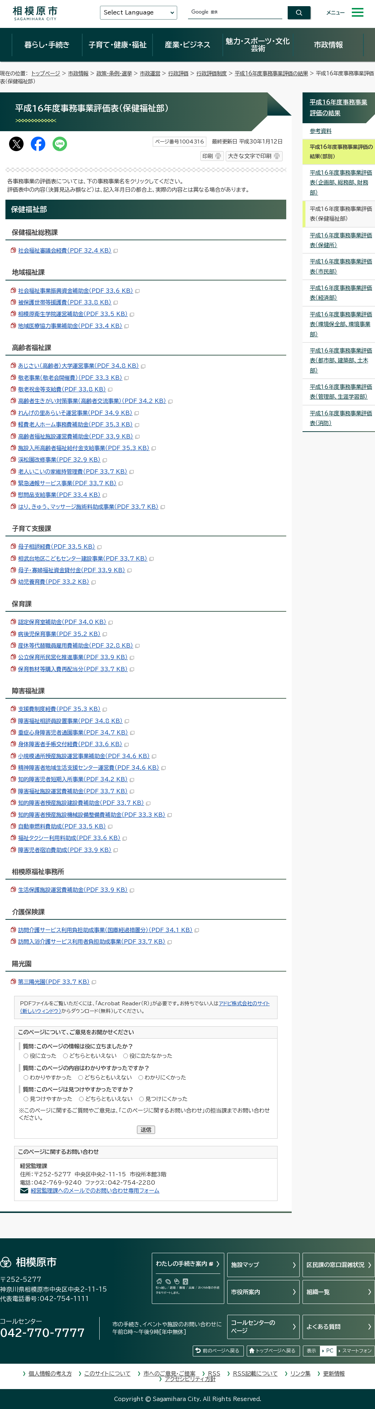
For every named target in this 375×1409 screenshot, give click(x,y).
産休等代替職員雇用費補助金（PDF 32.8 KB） (78, 645)
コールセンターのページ (253, 1327)
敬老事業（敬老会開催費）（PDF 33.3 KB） (73, 378)
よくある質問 (324, 1327)
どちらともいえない (93, 1056)
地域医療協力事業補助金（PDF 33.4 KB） (73, 326)
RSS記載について (255, 1373)
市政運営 (150, 73)
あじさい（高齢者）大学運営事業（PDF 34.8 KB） (81, 366)
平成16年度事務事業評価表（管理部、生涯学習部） (341, 391)
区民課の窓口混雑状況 (335, 1265)
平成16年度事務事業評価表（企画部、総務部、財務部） (341, 182)
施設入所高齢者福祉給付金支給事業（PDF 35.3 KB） (87, 448)
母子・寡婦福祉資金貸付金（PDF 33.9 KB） (75, 570)
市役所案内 (245, 1292)
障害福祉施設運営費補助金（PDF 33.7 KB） (76, 791)
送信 (146, 1129)
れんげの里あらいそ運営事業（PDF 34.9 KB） (78, 413)
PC (329, 1350)
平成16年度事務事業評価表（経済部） (341, 292)
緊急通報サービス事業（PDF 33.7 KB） (70, 483)
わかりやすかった (51, 1077)
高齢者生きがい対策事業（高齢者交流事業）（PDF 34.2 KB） (95, 401)
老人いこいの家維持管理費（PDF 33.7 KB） (76, 471)
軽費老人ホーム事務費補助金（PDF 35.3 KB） (78, 424)
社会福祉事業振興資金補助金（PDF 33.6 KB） (78, 291)
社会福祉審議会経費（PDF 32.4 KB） (68, 250)
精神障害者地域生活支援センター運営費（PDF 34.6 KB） (92, 767)
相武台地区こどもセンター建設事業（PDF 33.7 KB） (86, 558)
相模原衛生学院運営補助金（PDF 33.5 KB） (76, 314)
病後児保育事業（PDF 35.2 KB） (62, 634)
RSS (214, 1373)
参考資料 (321, 131)
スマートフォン (357, 1350)
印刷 (208, 156)
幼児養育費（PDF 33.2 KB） (57, 582)
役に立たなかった (150, 1056)
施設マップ (245, 1265)
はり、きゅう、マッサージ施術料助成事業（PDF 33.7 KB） (91, 507)
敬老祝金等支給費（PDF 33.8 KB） (65, 389)
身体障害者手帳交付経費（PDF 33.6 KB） (73, 744)
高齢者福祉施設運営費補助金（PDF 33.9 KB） (78, 436)
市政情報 (328, 44)
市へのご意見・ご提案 (169, 1373)
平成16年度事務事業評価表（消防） (341, 418)
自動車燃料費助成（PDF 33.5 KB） (65, 826)
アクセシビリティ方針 (190, 1379)
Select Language (129, 12)
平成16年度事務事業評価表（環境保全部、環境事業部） (341, 324)
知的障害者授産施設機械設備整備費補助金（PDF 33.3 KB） (95, 815)
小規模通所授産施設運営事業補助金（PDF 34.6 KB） (87, 756)
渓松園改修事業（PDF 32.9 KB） (62, 459)
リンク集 (301, 1373)
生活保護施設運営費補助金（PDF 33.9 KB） (76, 890)
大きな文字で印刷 (249, 156)
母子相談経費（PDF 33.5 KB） (59, 546)
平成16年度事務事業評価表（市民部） (341, 266)
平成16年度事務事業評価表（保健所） (341, 240)
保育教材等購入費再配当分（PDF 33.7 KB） (76, 669)
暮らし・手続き (47, 44)
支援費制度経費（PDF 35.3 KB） (62, 709)
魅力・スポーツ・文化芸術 (258, 44)
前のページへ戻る (221, 1350)
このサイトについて (107, 1373)
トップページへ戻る (275, 1350)
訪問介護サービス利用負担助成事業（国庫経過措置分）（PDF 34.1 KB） (108, 930)
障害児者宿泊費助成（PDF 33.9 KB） (68, 850)
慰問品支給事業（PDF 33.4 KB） (62, 495)
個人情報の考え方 (50, 1373)
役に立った (43, 1056)
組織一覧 (318, 1292)
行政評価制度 (211, 73)
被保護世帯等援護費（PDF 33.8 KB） (68, 302)
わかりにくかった (165, 1077)
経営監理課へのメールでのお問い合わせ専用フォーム (95, 1190)
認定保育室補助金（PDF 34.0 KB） (65, 622)
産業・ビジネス (188, 44)
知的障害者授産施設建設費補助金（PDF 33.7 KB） (84, 803)
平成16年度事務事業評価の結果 (271, 73)
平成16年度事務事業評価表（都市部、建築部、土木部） (341, 360)
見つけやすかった (51, 1099)
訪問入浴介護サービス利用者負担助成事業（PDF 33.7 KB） (95, 941)
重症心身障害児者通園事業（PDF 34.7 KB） (76, 732)
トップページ (46, 73)
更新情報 (334, 1373)
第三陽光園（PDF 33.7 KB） (57, 982)
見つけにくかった (166, 1099)
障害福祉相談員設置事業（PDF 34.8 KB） (73, 721)
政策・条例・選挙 (114, 73)
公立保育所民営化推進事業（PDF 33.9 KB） (76, 657)
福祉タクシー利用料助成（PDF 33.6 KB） (72, 838)
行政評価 (178, 73)
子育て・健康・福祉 (117, 44)
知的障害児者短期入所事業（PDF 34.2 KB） (76, 779)
